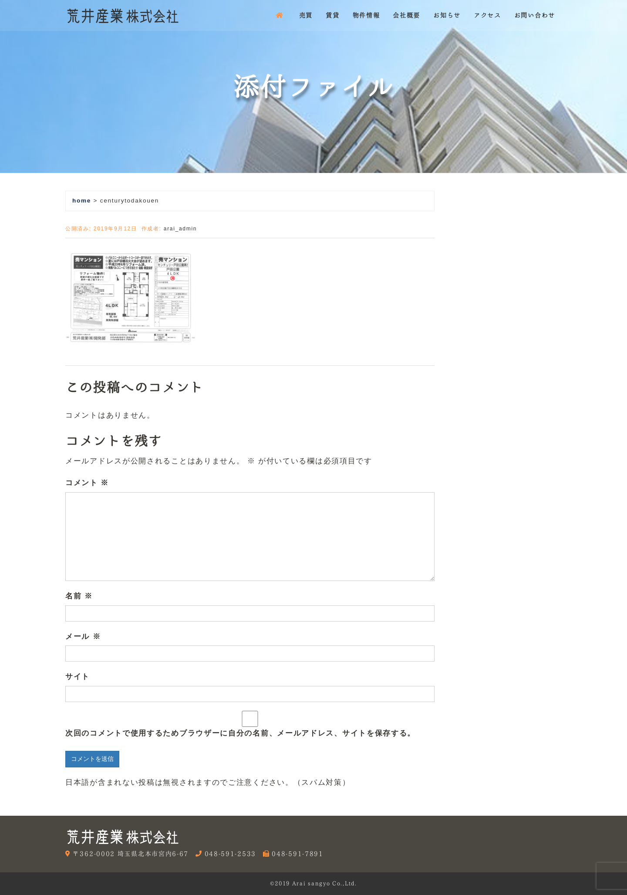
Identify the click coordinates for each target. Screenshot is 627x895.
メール (83, 636)
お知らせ (447, 15)
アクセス (487, 15)
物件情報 (366, 15)
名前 (79, 596)
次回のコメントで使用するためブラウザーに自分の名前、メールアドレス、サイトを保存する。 (240, 733)
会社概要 (406, 15)
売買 (306, 15)
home (81, 200)
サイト (77, 676)
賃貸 (332, 15)
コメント (87, 483)
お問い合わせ (534, 15)
